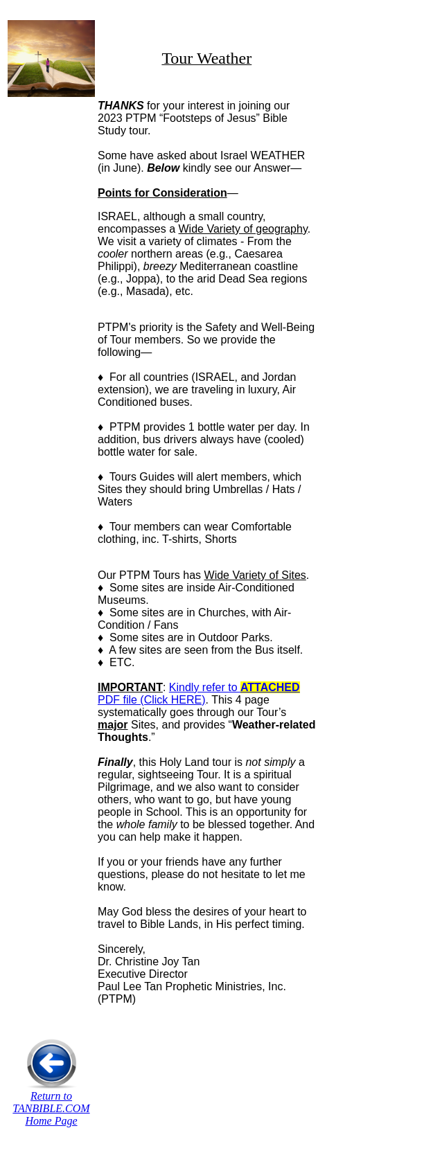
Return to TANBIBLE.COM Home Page (50, 1108)
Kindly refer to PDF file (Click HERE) (199, 693)
